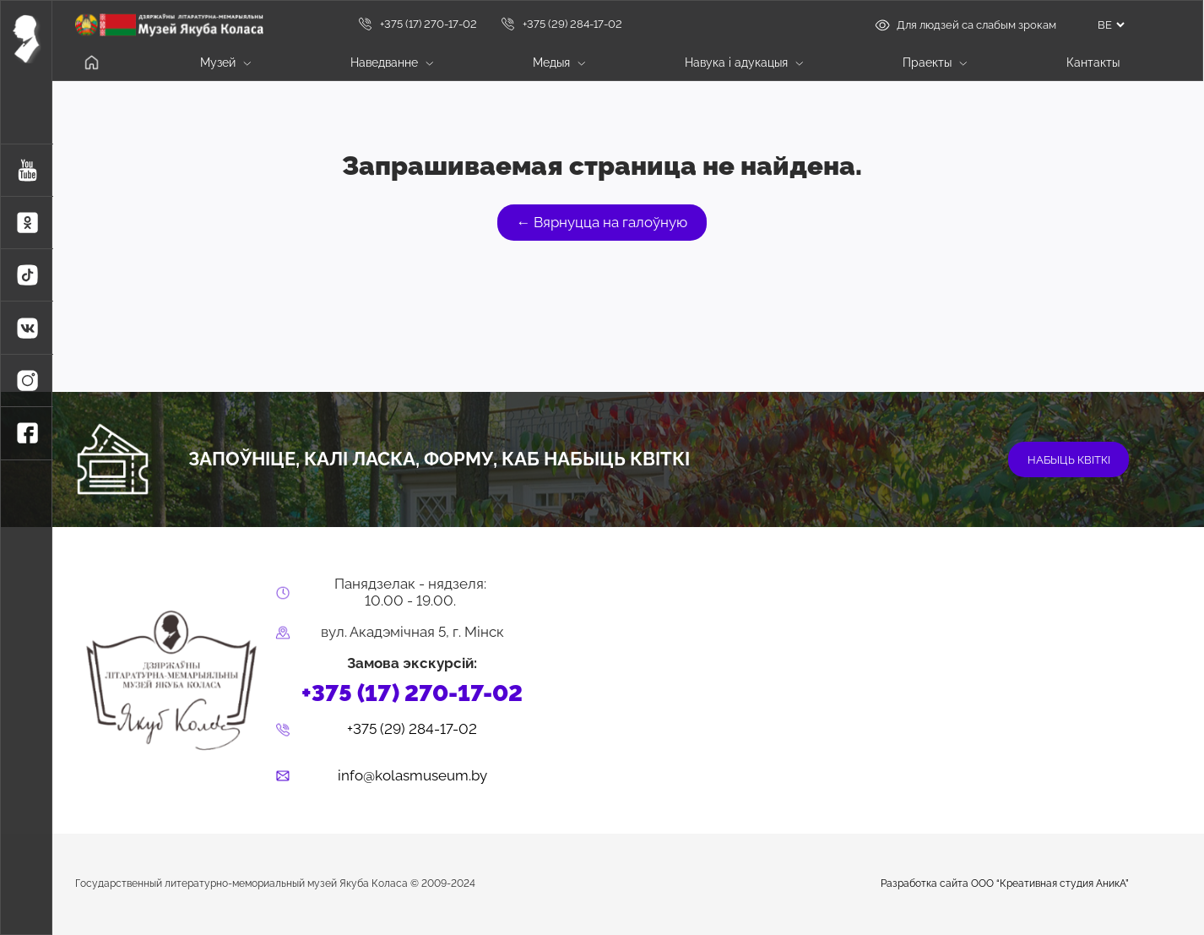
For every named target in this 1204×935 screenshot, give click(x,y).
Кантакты (1093, 62)
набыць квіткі (1069, 459)
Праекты (935, 62)
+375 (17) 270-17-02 (417, 23)
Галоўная (91, 63)
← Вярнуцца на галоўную (602, 222)
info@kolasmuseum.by (412, 776)
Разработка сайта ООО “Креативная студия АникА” (1005, 883)
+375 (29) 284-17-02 (561, 23)
